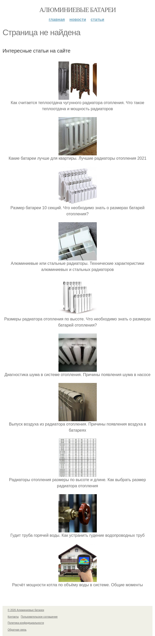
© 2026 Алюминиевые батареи (26, 610)
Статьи (97, 19)
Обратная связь (17, 629)
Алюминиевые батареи (77, 10)
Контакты (13, 616)
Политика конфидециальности (26, 622)
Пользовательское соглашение (39, 616)
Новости (77, 19)
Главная (57, 19)
